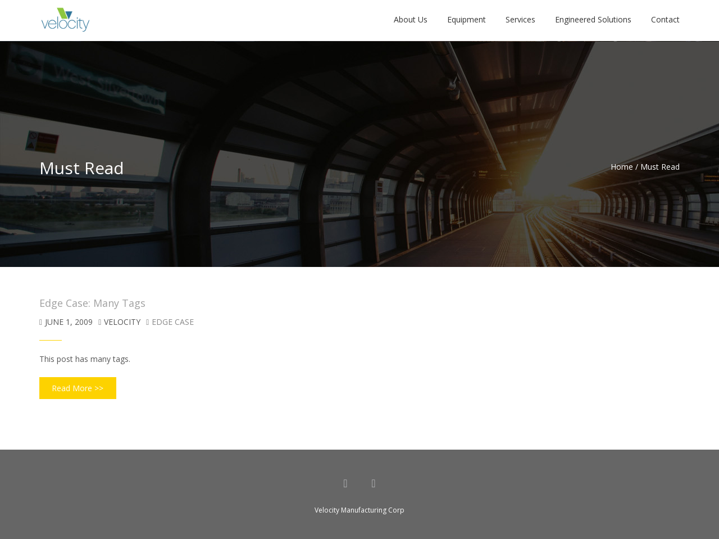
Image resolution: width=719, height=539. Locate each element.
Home (622, 166)
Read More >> (77, 388)
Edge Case (173, 321)
